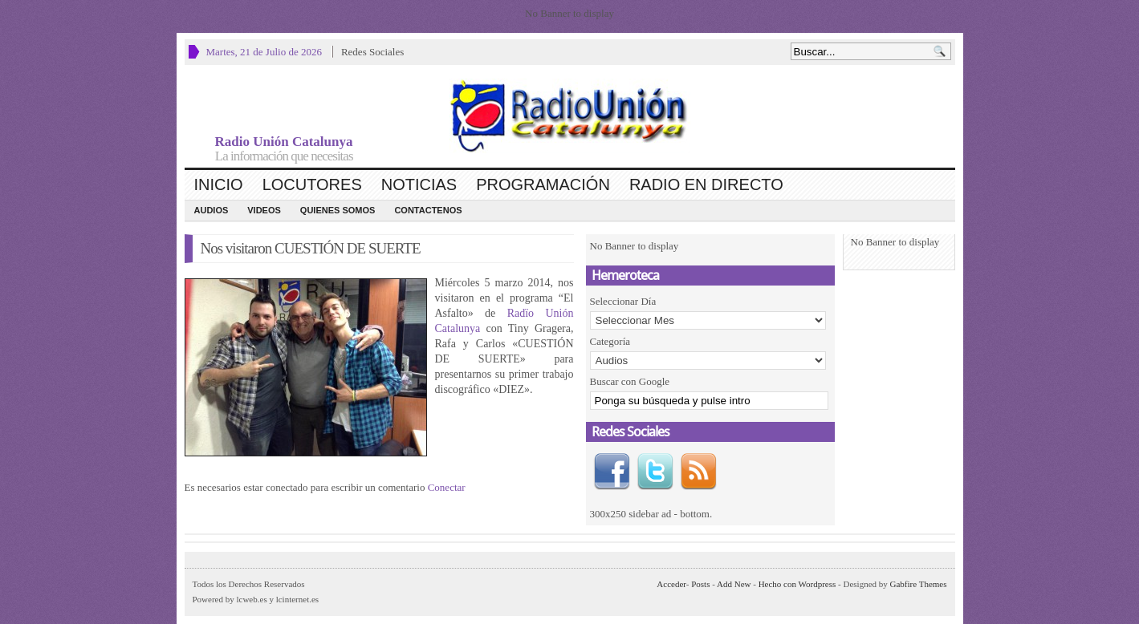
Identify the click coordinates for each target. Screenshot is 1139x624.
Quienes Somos (338, 210)
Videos (264, 210)
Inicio (218, 184)
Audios (211, 210)
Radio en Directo (706, 184)
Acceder (671, 584)
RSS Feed (698, 471)
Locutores (312, 184)
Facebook (611, 471)
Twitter (655, 471)
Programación (543, 184)
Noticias (419, 184)
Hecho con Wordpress (797, 584)
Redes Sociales (372, 52)
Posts (700, 584)
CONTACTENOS (428, 210)
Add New (734, 584)
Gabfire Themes (918, 584)
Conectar (447, 487)
